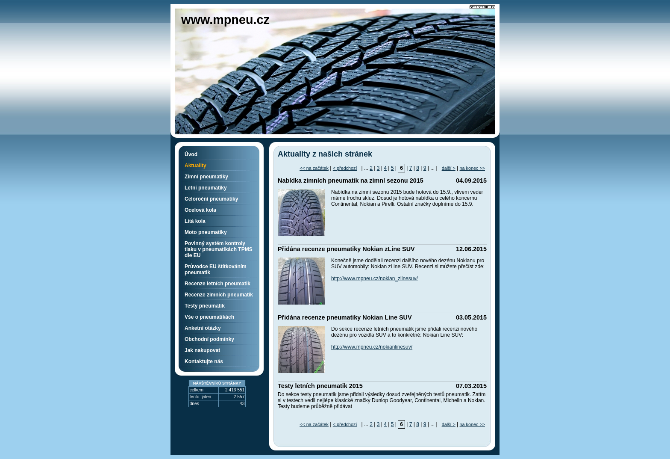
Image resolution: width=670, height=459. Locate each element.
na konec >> (472, 168)
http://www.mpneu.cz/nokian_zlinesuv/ (374, 278)
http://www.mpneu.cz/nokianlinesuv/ (371, 347)
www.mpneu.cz (225, 20)
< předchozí (345, 168)
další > (448, 168)
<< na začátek (314, 168)
